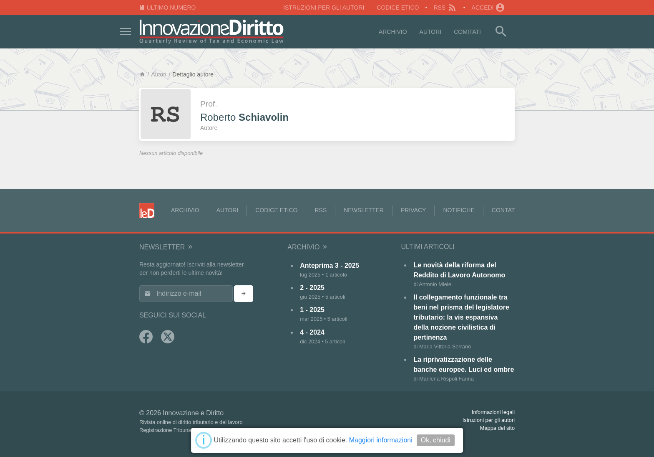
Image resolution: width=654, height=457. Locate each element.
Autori (431, 31)
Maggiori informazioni (381, 440)
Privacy (413, 210)
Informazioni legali (493, 412)
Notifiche (458, 210)
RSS (445, 7)
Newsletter (364, 210)
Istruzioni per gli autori (323, 7)
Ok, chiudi (435, 440)
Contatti (506, 210)
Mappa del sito (497, 428)
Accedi (488, 7)
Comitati (467, 31)
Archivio (393, 31)
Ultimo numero (167, 7)
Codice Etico (398, 7)
